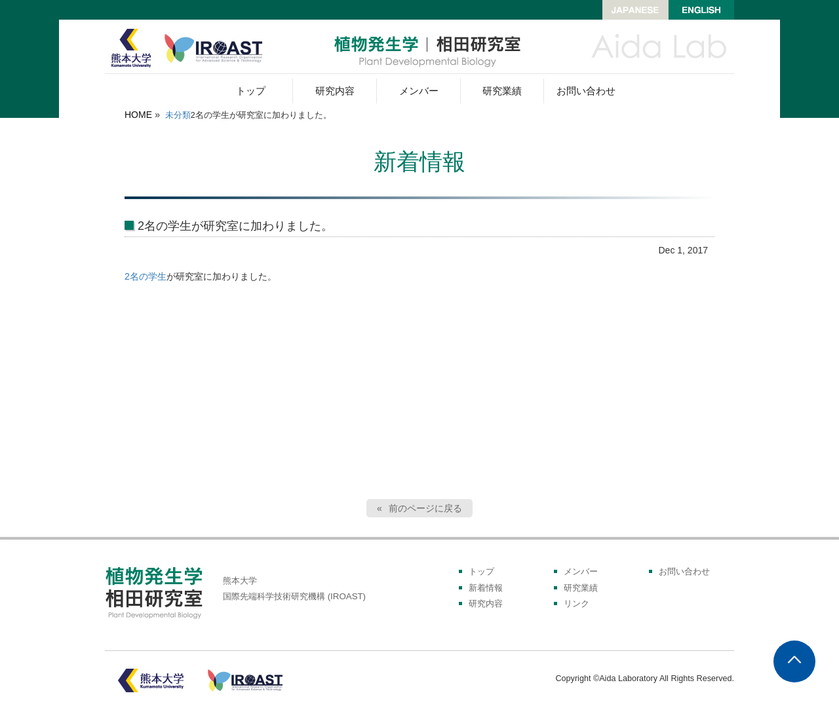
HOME (138, 114)
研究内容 (335, 90)
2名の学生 (145, 276)
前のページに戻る (425, 508)
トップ (250, 90)
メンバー (419, 90)
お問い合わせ (585, 90)
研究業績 (502, 90)
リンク (576, 603)
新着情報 (486, 588)
